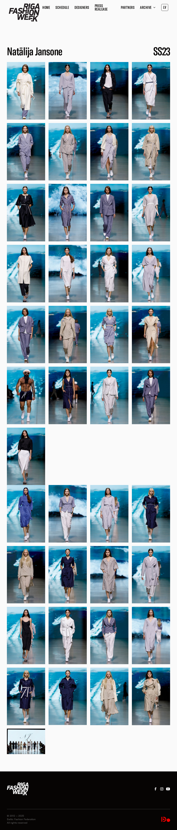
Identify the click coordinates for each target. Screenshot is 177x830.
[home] (24, 12)
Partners (127, 7)
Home (46, 7)
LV (164, 7)
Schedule (62, 7)
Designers (81, 7)
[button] (148, 7)
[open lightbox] (26, 91)
